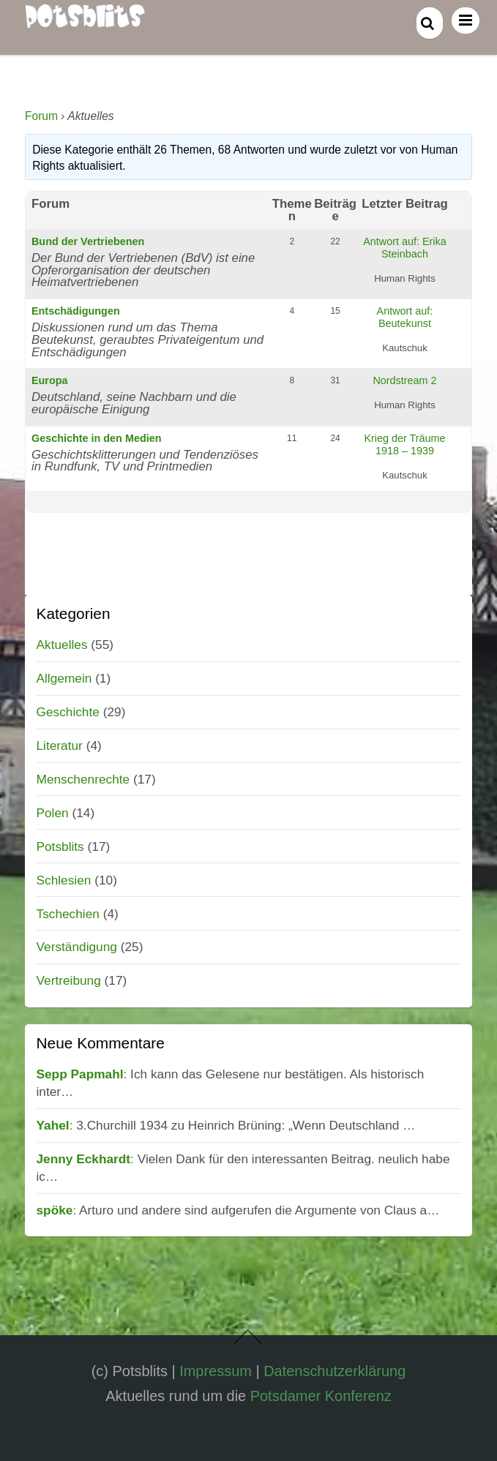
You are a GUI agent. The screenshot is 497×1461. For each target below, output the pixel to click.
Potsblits (60, 846)
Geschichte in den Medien (96, 438)
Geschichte (68, 712)
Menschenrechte (83, 779)
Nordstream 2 (404, 380)
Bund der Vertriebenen (87, 241)
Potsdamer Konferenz (321, 1396)
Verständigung (77, 946)
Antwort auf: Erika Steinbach (404, 248)
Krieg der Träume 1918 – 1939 (404, 444)
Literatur (60, 745)
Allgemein (64, 678)
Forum (41, 116)
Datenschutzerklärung (335, 1371)
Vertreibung (69, 980)
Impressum (215, 1371)
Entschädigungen (75, 311)
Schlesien (64, 880)
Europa (49, 380)
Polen (53, 812)
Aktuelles (62, 644)
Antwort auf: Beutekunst (405, 317)
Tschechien (68, 913)
